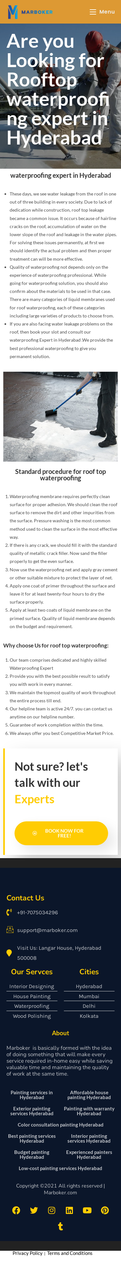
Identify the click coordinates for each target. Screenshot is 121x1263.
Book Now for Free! (58, 833)
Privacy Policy (28, 1253)
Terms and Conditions (70, 1253)
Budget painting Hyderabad (31, 1154)
